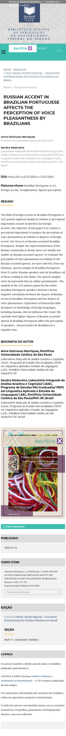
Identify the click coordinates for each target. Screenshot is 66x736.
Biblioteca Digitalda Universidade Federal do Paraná (29, 34)
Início (7, 69)
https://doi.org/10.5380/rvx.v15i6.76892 (31, 176)
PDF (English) (15, 526)
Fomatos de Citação (18, 592)
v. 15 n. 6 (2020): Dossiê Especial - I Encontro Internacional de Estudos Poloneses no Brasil (32, 77)
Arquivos (19, 69)
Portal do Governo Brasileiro (25, 1)
